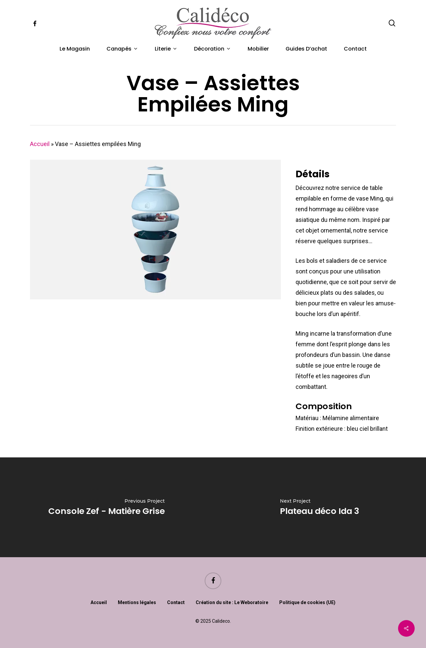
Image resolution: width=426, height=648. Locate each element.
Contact (176, 602)
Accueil (40, 143)
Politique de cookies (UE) (307, 602)
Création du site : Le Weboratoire (232, 602)
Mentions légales (137, 602)
